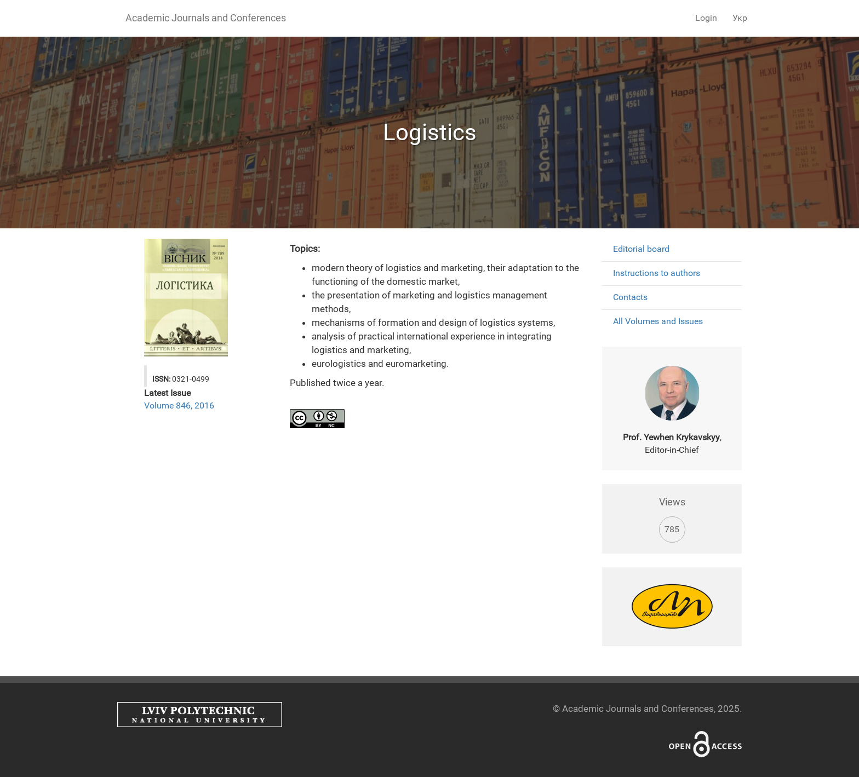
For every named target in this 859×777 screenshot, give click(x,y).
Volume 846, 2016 (179, 405)
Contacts (630, 297)
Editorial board (641, 249)
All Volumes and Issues (658, 321)
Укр (739, 18)
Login (706, 18)
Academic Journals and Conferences (205, 18)
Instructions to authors (656, 273)
